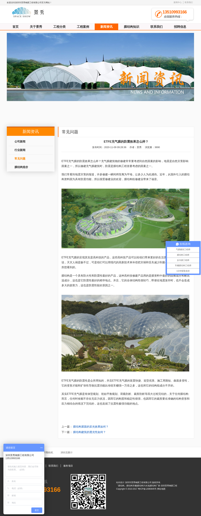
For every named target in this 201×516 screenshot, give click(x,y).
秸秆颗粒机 (47, 452)
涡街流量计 (67, 452)
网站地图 (161, 489)
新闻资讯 (106, 26)
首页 (15, 26)
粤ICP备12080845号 (147, 489)
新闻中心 (178, 2)
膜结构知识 (131, 26)
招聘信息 (180, 26)
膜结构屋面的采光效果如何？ (91, 426)
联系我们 (189, 2)
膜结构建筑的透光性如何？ (89, 432)
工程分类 (59, 26)
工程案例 (83, 26)
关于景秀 (36, 26)
